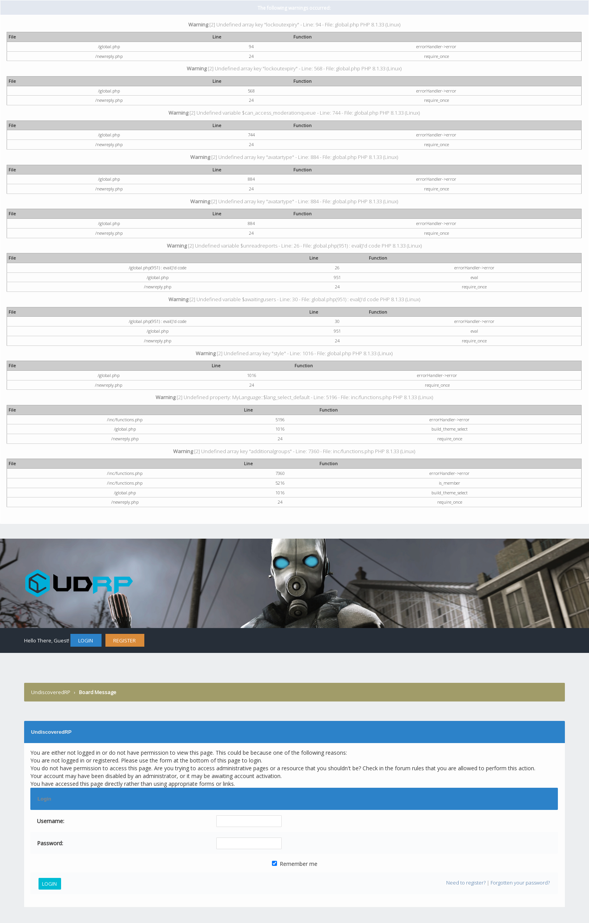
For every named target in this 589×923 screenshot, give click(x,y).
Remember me (294, 863)
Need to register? (466, 882)
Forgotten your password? (520, 882)
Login (85, 640)
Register (124, 640)
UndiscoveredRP (50, 692)
